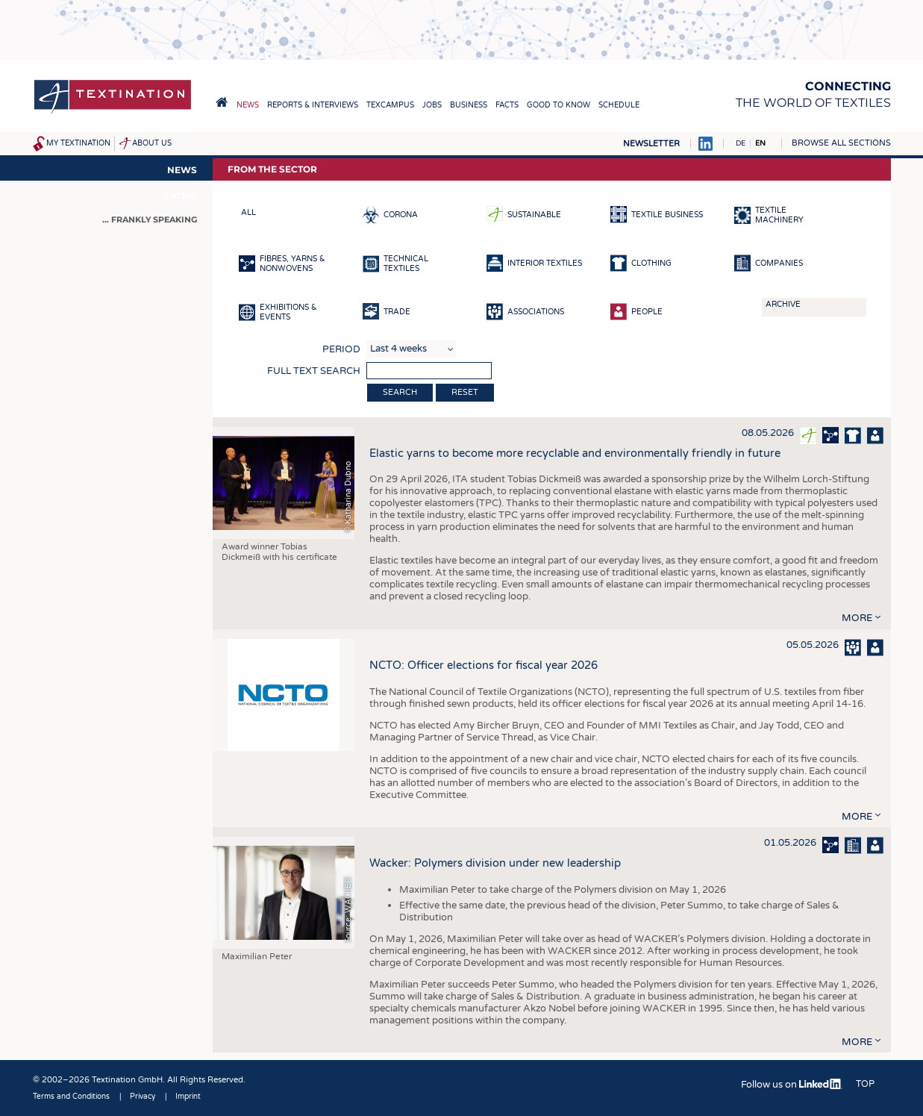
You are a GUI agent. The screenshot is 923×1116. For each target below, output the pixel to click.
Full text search (313, 371)
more (857, 618)
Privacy (142, 1096)
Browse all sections (841, 143)
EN (760, 143)
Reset (464, 392)
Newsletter (651, 144)
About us (152, 143)
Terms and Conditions (71, 1096)
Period (341, 349)
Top (865, 1084)
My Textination (78, 143)
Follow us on (791, 1085)
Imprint (188, 1096)
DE (740, 143)
